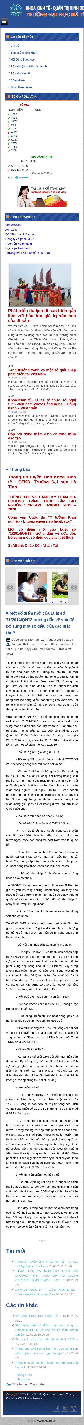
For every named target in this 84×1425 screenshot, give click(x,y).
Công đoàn (18, 80)
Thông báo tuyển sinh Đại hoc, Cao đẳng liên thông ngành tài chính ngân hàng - (46, 1353)
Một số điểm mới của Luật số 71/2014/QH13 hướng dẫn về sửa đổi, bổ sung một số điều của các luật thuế (42, 533)
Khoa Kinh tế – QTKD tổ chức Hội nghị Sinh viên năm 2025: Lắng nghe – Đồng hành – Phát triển (42, 404)
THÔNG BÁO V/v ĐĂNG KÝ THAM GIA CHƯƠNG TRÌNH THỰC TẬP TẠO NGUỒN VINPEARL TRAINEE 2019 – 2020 (42, 503)
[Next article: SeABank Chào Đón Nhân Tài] (24, 1379)
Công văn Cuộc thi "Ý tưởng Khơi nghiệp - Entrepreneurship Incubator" (42, 519)
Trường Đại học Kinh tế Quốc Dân (27, 253)
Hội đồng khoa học (23, 59)
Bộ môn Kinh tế (21, 73)
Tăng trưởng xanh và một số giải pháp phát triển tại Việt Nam (42, 372)
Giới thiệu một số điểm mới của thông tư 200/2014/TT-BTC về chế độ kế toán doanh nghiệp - (46, 1330)
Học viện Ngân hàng (18, 243)
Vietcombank (13, 225)
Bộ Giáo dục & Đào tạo (20, 234)
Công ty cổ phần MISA (20, 239)
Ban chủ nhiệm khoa (24, 52)
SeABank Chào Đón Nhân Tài (33, 545)
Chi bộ (15, 45)
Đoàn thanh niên (21, 87)
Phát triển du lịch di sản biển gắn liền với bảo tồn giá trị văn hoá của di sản (42, 315)
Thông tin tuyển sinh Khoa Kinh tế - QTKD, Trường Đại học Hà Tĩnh (42, 482)
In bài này (23, 649)
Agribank (11, 229)
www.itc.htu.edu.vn (46, 1421)
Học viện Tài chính (17, 248)
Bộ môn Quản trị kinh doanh (29, 66)
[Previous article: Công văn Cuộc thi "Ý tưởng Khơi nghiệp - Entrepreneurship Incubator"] (24, 1375)
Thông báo (37, 1384)
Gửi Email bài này (44, 649)
